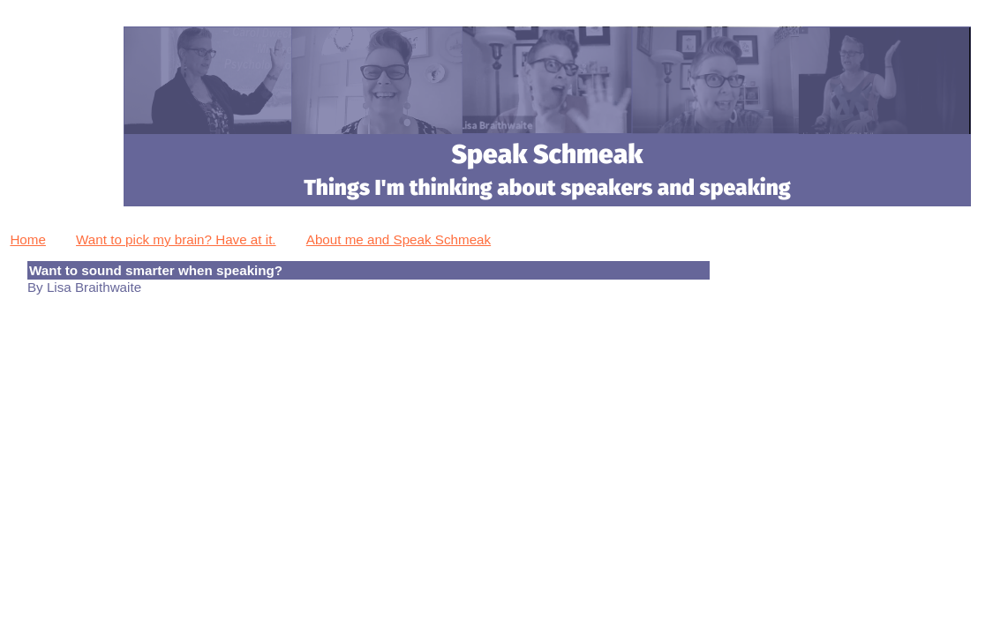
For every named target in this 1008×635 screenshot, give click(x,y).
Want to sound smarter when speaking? (155, 270)
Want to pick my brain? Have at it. (176, 239)
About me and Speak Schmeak (398, 239)
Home (28, 239)
